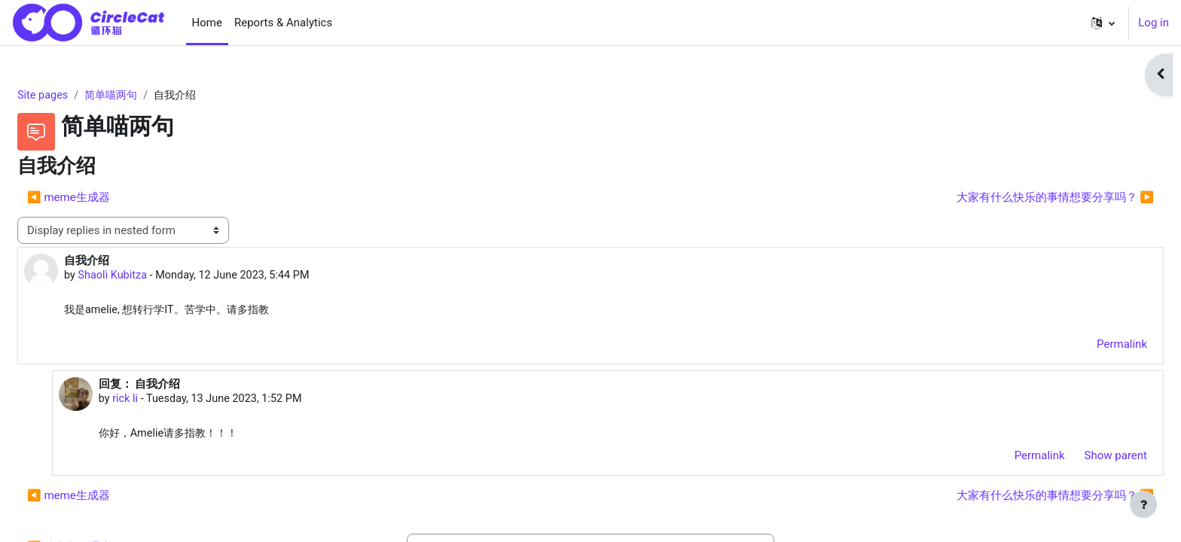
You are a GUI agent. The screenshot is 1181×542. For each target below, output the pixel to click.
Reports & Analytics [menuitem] (283, 22)
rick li (160, 401)
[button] (1103, 22)
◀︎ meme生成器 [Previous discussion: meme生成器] (104, 198)
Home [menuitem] (207, 22)
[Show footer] (1143, 504)
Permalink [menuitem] (1085, 346)
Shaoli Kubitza (150, 277)
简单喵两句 (151, 95)
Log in (1153, 22)
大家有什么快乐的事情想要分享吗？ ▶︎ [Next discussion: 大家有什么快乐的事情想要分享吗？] (1019, 198)
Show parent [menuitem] (1079, 458)
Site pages (79, 95)
